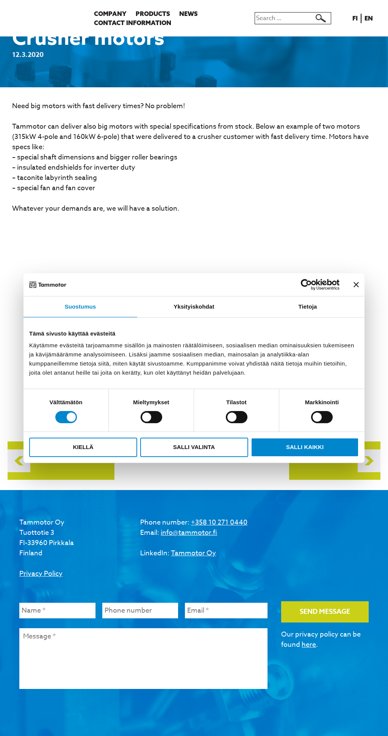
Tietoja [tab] (308, 306)
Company (110, 13)
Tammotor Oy (193, 553)
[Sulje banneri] (356, 284)
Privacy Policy (41, 574)
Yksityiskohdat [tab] (194, 306)
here (309, 645)
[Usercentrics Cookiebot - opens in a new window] (306, 284)
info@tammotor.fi (189, 533)
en (370, 18)
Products (153, 13)
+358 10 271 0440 (219, 522)
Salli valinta (194, 447)
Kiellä (83, 447)
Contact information (132, 23)
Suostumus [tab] (80, 306)
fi (356, 18)
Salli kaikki (305, 447)
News (188, 13)
